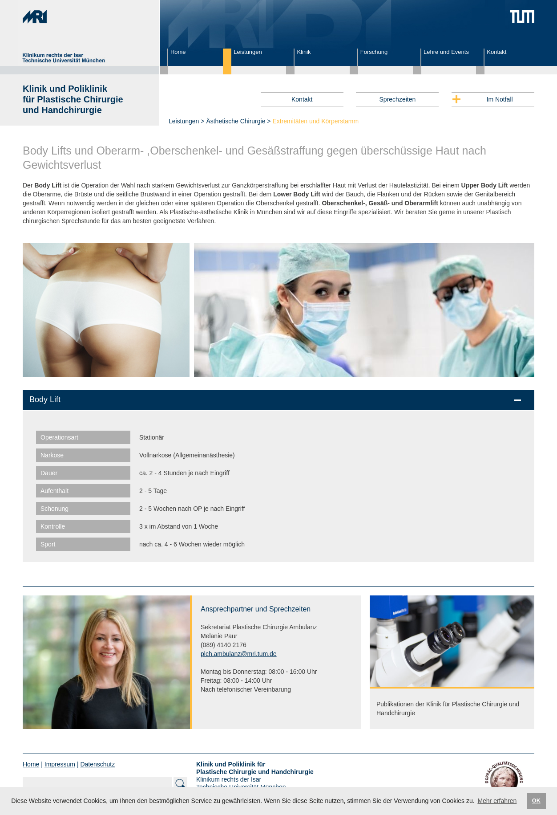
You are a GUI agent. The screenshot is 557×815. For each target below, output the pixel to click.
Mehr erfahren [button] (497, 800)
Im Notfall (500, 99)
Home (178, 52)
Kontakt (496, 52)
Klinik (304, 52)
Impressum (59, 764)
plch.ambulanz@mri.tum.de (239, 653)
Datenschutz (97, 764)
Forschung (373, 52)
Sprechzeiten (397, 99)
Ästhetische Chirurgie (235, 121)
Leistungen (248, 52)
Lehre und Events (446, 52)
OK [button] (536, 801)
